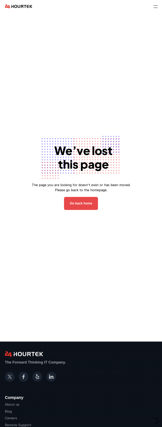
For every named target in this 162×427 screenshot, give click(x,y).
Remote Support (18, 425)
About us (12, 404)
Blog (8, 411)
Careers (11, 418)
